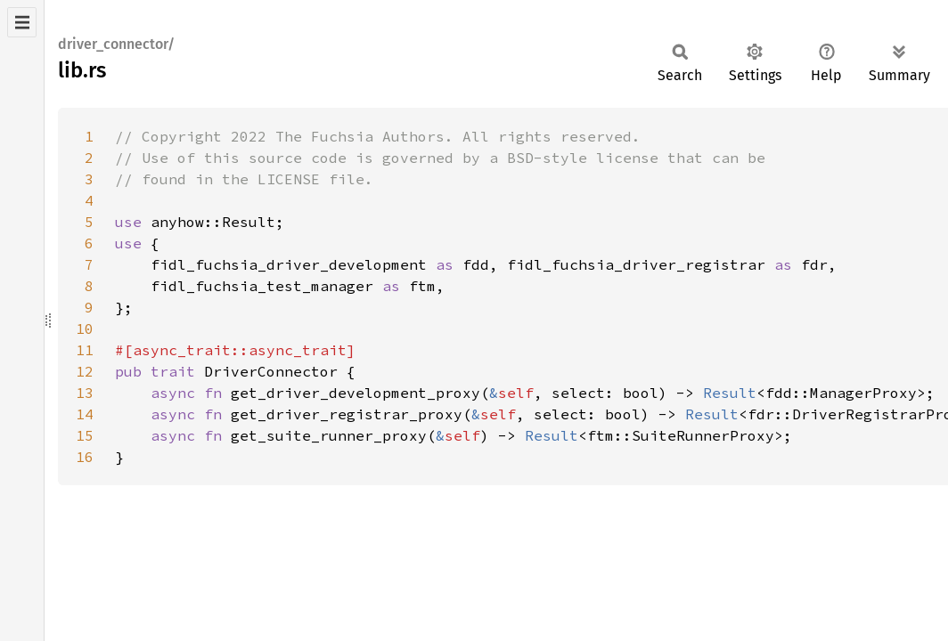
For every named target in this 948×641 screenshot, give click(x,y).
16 (85, 457)
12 (85, 371)
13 (85, 393)
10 (85, 328)
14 (85, 414)
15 (85, 435)
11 (85, 350)
